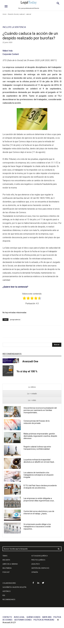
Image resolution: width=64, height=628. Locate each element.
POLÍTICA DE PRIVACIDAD (44, 620)
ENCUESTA (6, 560)
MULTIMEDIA (7, 568)
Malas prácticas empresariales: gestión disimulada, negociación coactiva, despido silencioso (40, 436)
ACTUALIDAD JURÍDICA (39, 556)
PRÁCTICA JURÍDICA (38, 560)
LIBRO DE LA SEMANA (10, 564)
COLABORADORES (9, 583)
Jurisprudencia (15, 319)
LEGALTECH (35, 564)
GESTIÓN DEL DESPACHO (40, 568)
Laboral (28, 14)
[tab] (32, 387)
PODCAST (6, 572)
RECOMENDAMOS (9, 599)
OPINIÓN (34, 572)
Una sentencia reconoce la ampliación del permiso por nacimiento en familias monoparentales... (40, 410)
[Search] (56, 345)
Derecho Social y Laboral (16, 14)
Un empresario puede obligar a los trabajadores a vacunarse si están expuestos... (37, 526)
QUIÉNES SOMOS (33, 617)
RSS (4, 595)
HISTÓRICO (7, 591)
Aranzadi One (30, 361)
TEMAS (5, 556)
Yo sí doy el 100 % (27, 371)
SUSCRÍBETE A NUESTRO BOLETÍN (14, 587)
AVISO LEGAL (19, 617)
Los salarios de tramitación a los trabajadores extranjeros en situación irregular (39, 475)
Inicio (4, 14)
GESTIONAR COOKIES (23, 620)
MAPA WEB (47, 617)
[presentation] (32, 387)
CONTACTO (7, 617)
